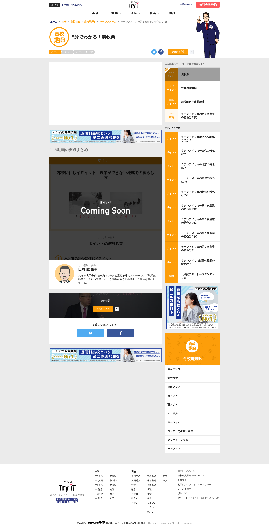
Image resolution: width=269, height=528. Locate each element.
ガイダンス (173, 369)
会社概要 (182, 480)
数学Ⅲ (134, 494)
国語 (172, 13)
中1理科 (114, 476)
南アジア (172, 395)
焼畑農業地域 (189, 88)
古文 (165, 476)
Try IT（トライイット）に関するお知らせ (198, 498)
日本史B (151, 503)
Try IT (134, 5)
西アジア (172, 404)
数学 (114, 13)
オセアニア (173, 448)
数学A (134, 498)
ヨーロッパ (173, 422)
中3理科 (114, 485)
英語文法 (135, 476)
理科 (134, 13)
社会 (153, 13)
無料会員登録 (208, 4)
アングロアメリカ (177, 440)
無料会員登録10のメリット (191, 475)
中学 (97, 471)
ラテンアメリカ (172, 128)
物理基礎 (151, 476)
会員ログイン (186, 4)
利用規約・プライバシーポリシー (194, 484)
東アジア (172, 378)
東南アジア (173, 386)
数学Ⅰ (134, 485)
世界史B (151, 507)
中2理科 (114, 480)
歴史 (112, 494)
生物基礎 (151, 485)
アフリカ (172, 413)
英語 (95, 13)
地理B (150, 511)
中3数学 (99, 498)
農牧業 (185, 74)
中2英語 (99, 480)
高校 (133, 471)
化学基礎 (151, 480)
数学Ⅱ (134, 489)
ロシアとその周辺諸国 (180, 431)
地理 (112, 489)
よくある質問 (184, 489)
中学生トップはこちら (72, 5)
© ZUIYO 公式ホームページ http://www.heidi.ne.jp (111, 522)
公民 (112, 498)
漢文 (165, 480)
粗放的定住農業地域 (192, 101)
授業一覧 (182, 493)
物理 (149, 489)
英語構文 (135, 480)
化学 (149, 494)
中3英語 (99, 485)
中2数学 (99, 494)
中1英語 (99, 476)
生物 (149, 498)
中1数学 (99, 489)
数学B (134, 503)
